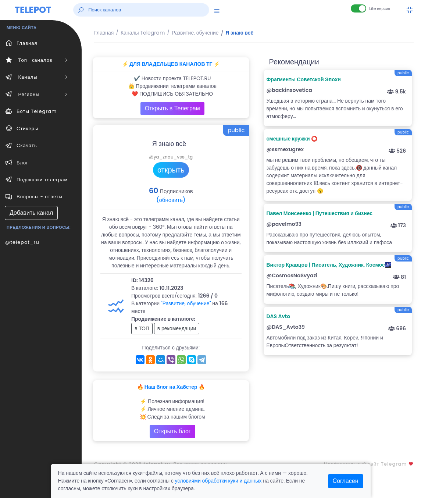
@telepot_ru (22, 242)
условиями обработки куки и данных (218, 480)
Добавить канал (31, 213)
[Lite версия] (358, 8)
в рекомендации (176, 328)
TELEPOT (33, 10)
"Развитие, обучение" (186, 303)
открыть (171, 170)
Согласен (345, 481)
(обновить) (170, 200)
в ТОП (142, 328)
